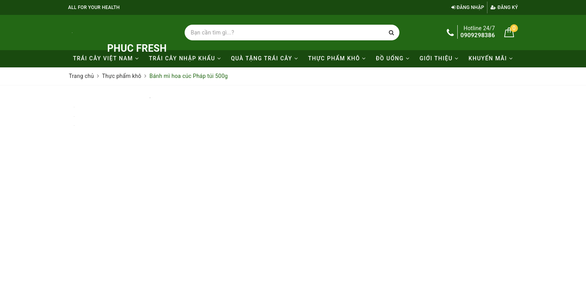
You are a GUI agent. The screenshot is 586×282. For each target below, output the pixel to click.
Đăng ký (504, 7)
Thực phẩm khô (337, 58)
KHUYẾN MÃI (491, 58)
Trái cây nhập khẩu (185, 58)
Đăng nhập (467, 7)
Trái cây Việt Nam (106, 58)
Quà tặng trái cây (264, 58)
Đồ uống (393, 58)
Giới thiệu (438, 58)
